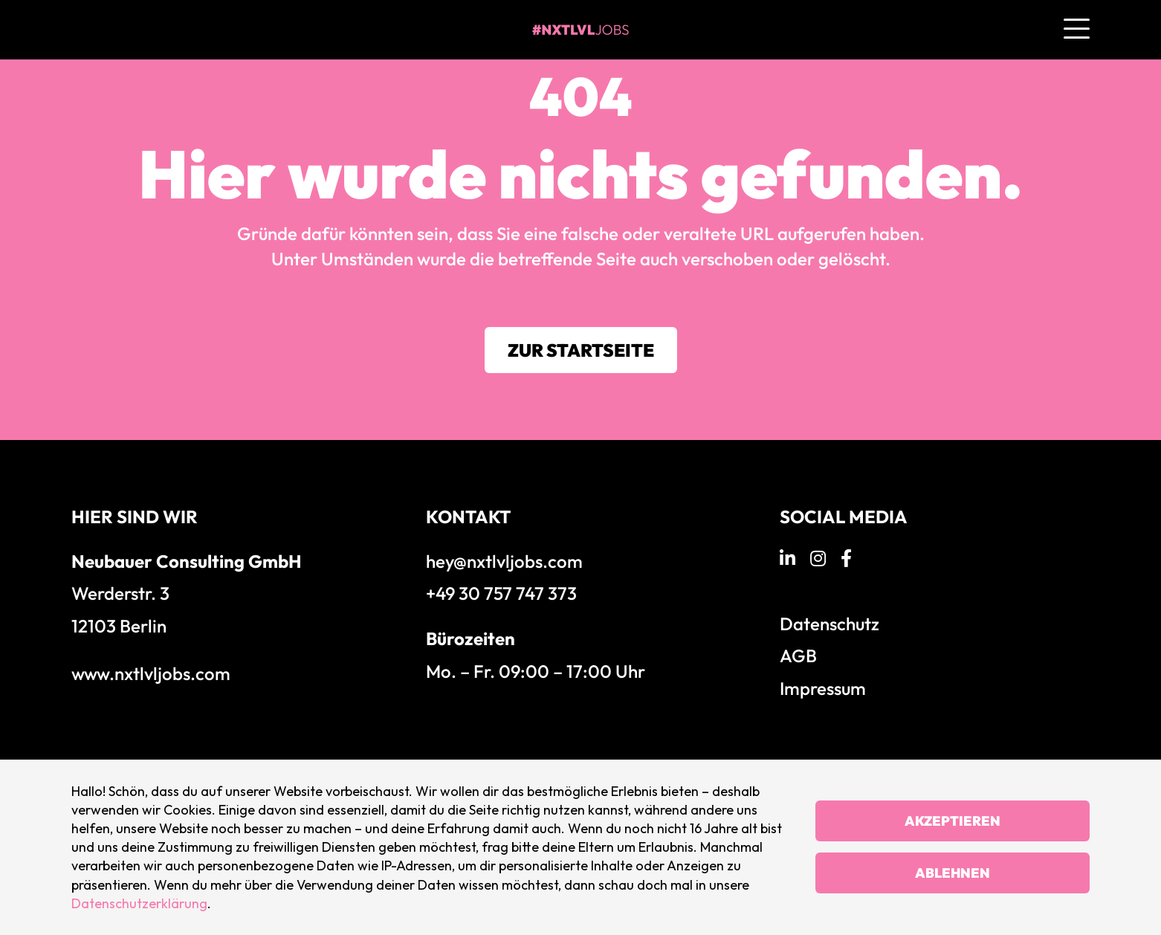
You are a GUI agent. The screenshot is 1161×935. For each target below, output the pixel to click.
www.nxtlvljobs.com (150, 673)
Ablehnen (952, 872)
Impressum (823, 688)
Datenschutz (829, 623)
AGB (798, 655)
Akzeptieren (952, 820)
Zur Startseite (581, 350)
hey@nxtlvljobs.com (504, 561)
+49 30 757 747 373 (501, 593)
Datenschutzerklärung (139, 903)
